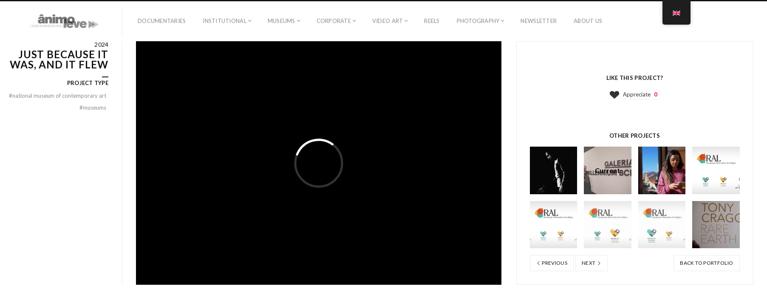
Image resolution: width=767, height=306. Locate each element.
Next (591, 263)
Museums (281, 20)
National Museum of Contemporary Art (57, 95)
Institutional (224, 20)
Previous (552, 263)
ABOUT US (588, 20)
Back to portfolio (706, 263)
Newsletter (539, 20)
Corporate (334, 20)
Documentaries (162, 20)
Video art (387, 20)
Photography (478, 20)
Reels (431, 20)
